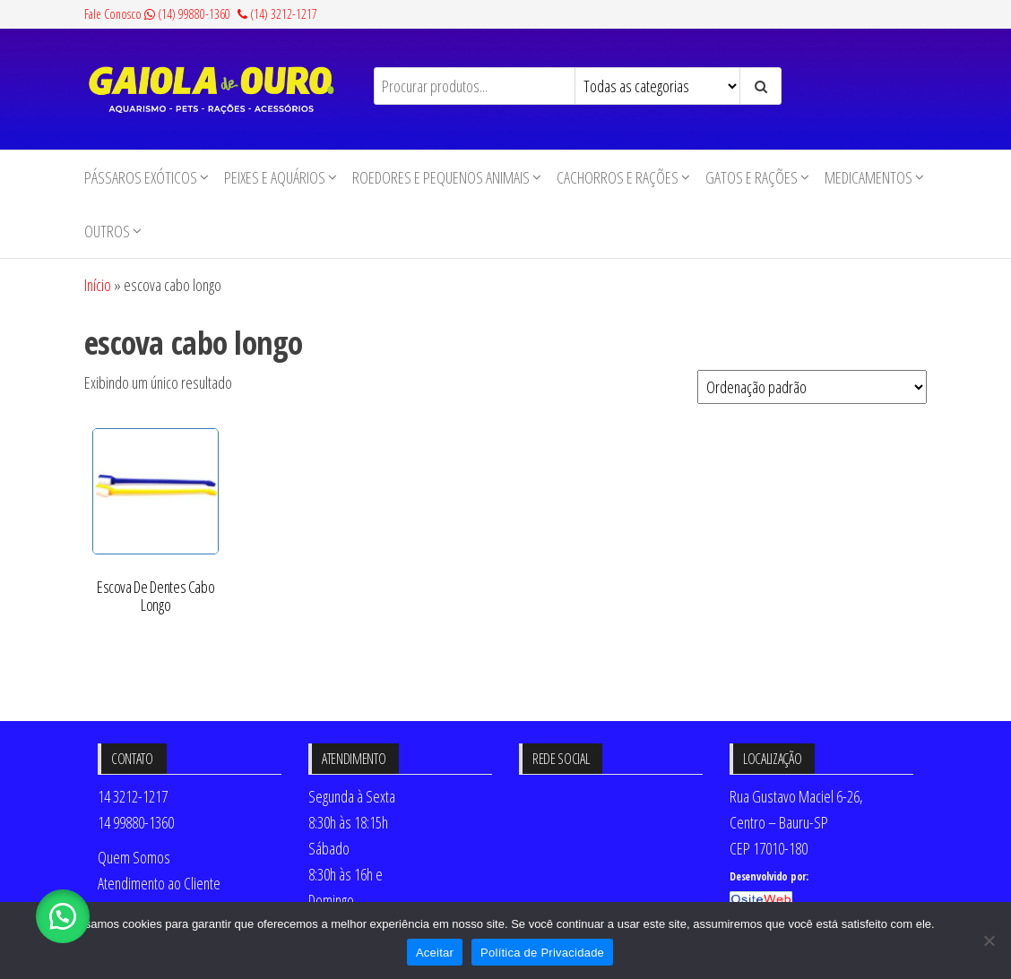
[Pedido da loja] (812, 387)
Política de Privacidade (542, 952)
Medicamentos (868, 177)
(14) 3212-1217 (277, 13)
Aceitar (435, 952)
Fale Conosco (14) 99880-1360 (157, 13)
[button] (63, 916)
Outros (107, 231)
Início (97, 285)
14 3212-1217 (133, 796)
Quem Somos (134, 857)
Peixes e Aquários (274, 177)
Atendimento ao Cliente (159, 883)
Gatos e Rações (751, 177)
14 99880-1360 (136, 822)
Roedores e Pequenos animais (441, 177)
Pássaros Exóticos (140, 177)
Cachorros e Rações (617, 177)
